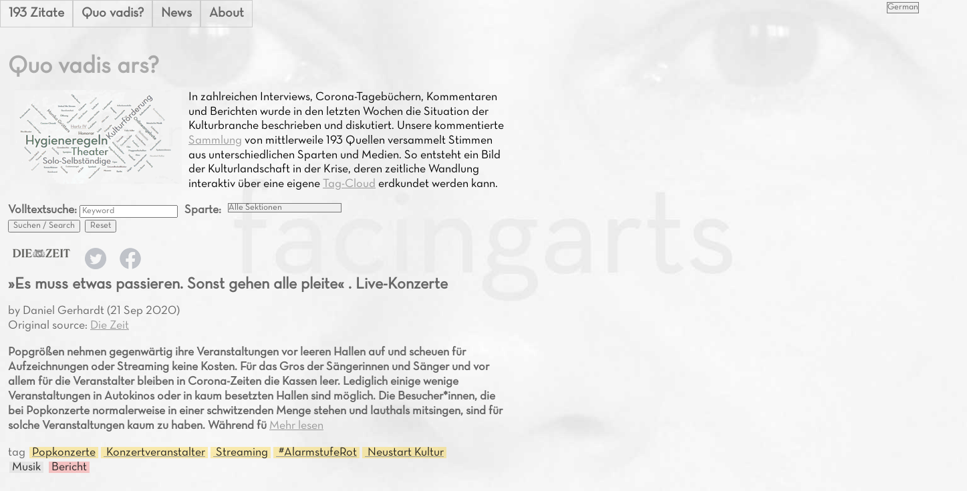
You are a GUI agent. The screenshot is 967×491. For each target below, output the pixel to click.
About (226, 13)
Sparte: (202, 210)
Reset (100, 226)
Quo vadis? (113, 13)
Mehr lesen (296, 426)
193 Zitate (36, 13)
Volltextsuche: (44, 210)
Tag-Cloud (349, 184)
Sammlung (215, 140)
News (176, 13)
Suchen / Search (44, 226)
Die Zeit (109, 325)
